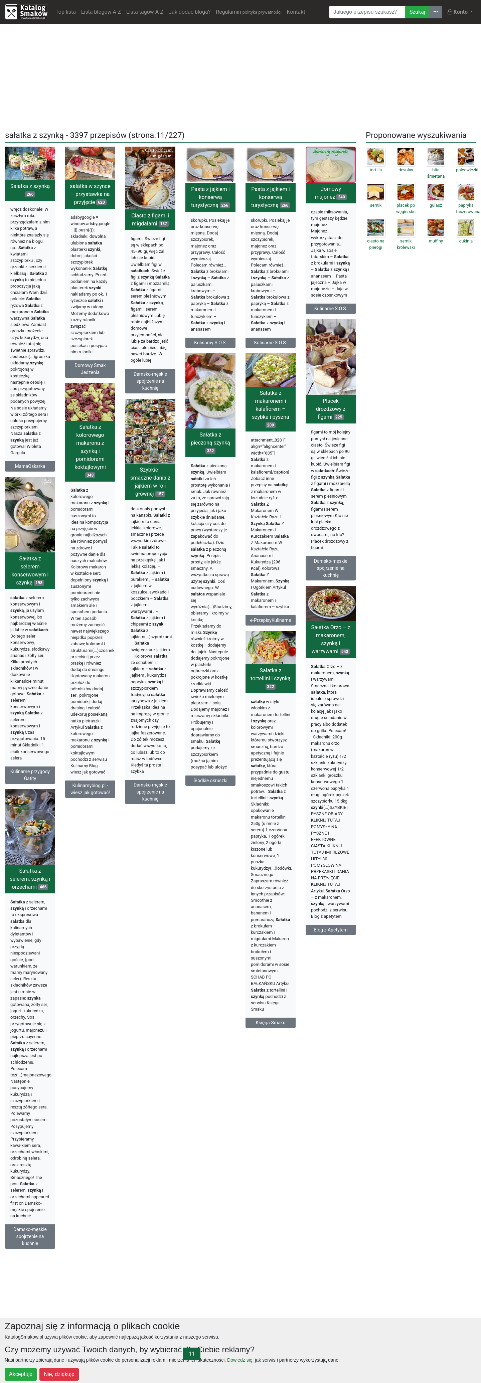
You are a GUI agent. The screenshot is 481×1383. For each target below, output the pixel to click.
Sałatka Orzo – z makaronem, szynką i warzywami (330, 639)
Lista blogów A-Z (101, 12)
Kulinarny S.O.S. (210, 342)
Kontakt (296, 12)
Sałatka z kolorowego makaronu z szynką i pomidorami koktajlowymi (90, 451)
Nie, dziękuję (59, 1374)
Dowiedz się (239, 1360)
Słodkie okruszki (210, 780)
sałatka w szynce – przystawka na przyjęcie (90, 194)
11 (192, 1354)
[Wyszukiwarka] (367, 12)
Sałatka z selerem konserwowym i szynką (30, 570)
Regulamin (248, 12)
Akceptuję (20, 1374)
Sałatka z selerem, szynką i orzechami (30, 879)
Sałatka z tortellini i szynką (270, 678)
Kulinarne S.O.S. (270, 342)
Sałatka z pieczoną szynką (210, 442)
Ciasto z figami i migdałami (150, 219)
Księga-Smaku (270, 1022)
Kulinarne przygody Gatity (30, 775)
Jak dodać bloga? (189, 12)
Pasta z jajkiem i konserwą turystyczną (210, 197)
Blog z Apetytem (331, 929)
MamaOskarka (30, 466)
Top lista (65, 12)
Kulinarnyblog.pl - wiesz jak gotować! (90, 789)
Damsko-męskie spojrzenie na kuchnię (150, 381)
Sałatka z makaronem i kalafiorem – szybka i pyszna (270, 409)
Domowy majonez (330, 193)
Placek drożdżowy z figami (331, 409)
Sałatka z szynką (30, 190)
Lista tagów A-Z (144, 12)
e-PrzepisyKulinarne (270, 620)
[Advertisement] (240, 76)
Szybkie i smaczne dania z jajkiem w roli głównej (150, 482)
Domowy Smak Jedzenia (90, 369)
